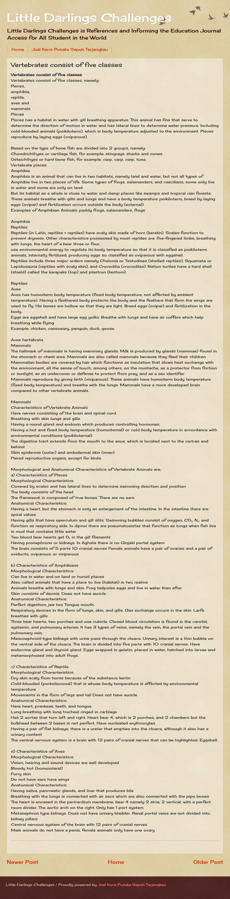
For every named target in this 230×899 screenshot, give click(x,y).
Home (17, 49)
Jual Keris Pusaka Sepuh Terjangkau (70, 49)
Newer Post (22, 862)
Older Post (208, 862)
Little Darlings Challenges (89, 17)
